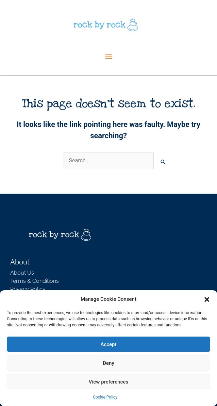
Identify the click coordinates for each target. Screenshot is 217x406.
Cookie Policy (105, 397)
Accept (108, 344)
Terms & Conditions (34, 281)
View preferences (108, 382)
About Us (22, 273)
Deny (108, 363)
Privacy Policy (28, 289)
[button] (206, 299)
